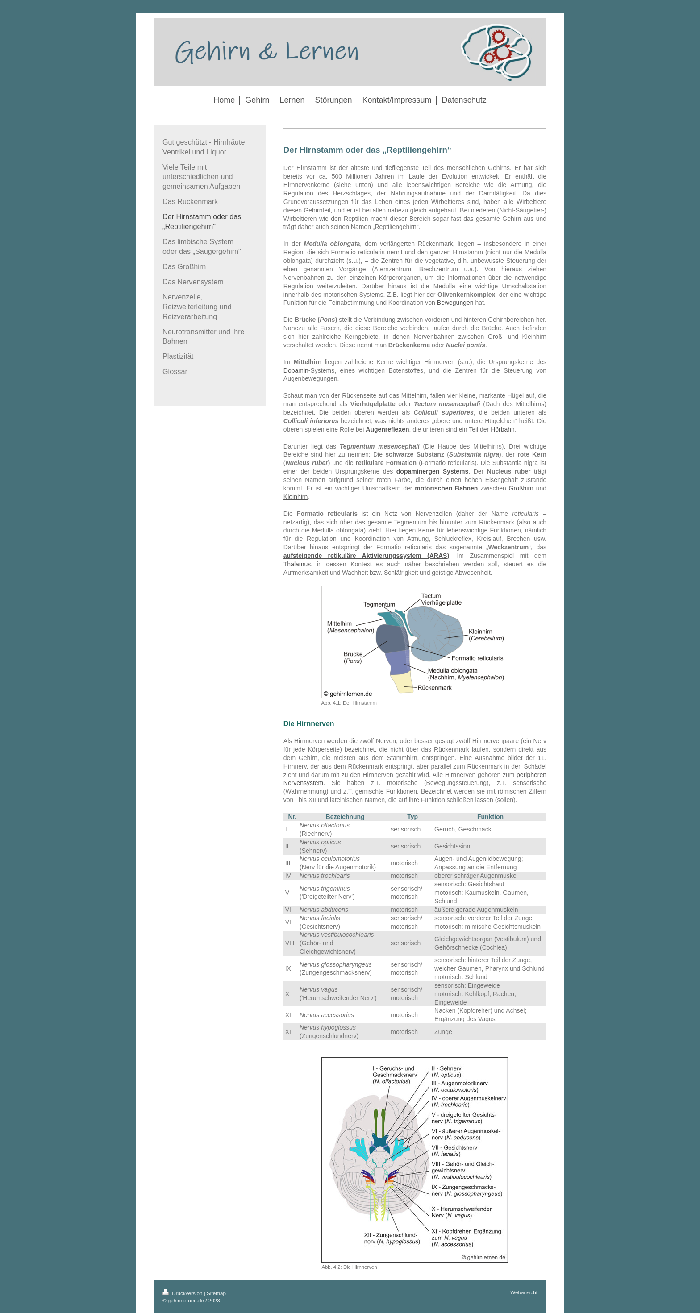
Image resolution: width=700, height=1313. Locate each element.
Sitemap (216, 1293)
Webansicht (524, 1292)
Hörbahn (503, 429)
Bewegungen (455, 302)
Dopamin (295, 370)
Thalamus (297, 564)
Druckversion (183, 1293)
